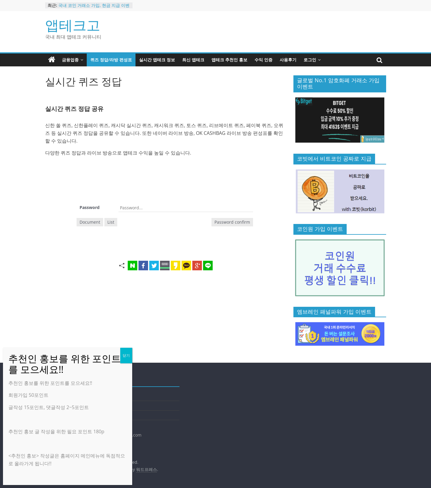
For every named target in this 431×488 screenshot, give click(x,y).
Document (90, 222)
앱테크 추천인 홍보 (229, 59)
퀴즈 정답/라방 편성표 (111, 59)
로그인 (310, 59)
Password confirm (232, 222)
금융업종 (70, 59)
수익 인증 (263, 59)
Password (90, 207)
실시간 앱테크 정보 (157, 59)
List (110, 222)
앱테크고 (72, 25)
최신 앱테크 (193, 59)
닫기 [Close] (126, 355)
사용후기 (288, 59)
